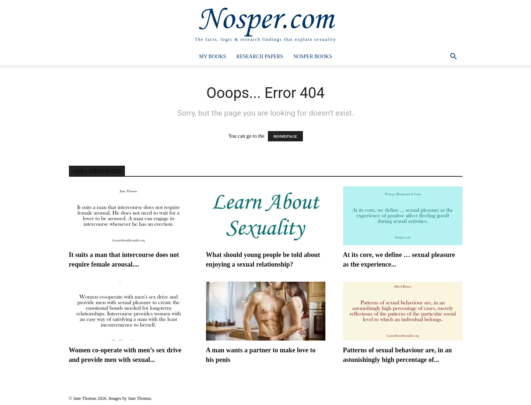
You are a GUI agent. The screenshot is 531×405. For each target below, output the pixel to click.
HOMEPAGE (285, 136)
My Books (212, 56)
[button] (453, 57)
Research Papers (259, 56)
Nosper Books (312, 56)
